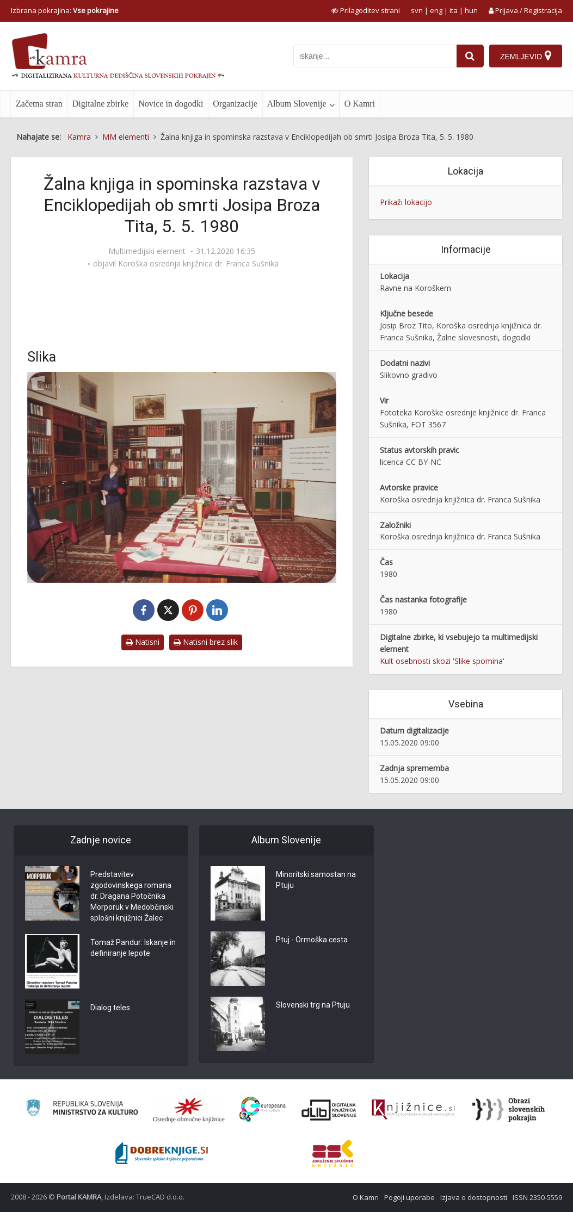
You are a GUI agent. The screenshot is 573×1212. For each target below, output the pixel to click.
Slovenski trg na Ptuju (313, 1004)
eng (436, 10)
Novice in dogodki (170, 103)
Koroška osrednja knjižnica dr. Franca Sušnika (198, 264)
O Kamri (359, 103)
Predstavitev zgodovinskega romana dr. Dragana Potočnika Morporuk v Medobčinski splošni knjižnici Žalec (132, 896)
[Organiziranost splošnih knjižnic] (188, 1109)
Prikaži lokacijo (406, 202)
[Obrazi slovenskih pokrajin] (508, 1109)
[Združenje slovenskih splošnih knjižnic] (413, 1110)
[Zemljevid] (525, 56)
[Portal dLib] (329, 1109)
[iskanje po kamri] (375, 56)
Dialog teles (110, 1007)
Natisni (142, 642)
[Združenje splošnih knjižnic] (332, 1153)
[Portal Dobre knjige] (161, 1153)
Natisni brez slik (206, 642)
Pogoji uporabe (409, 1197)
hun (471, 10)
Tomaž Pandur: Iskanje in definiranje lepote (133, 948)
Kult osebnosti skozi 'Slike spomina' (442, 661)
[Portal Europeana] (262, 1109)
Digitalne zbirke (100, 103)
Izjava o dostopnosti (473, 1197)
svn (417, 10)
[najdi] (470, 56)
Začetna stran (39, 103)
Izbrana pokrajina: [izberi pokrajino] (65, 10)
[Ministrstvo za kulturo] (82, 1109)
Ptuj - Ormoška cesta (312, 939)
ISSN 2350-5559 (537, 1197)
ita (453, 10)
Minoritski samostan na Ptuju (316, 880)
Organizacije (235, 103)
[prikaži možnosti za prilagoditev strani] (365, 10)
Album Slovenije (296, 103)
